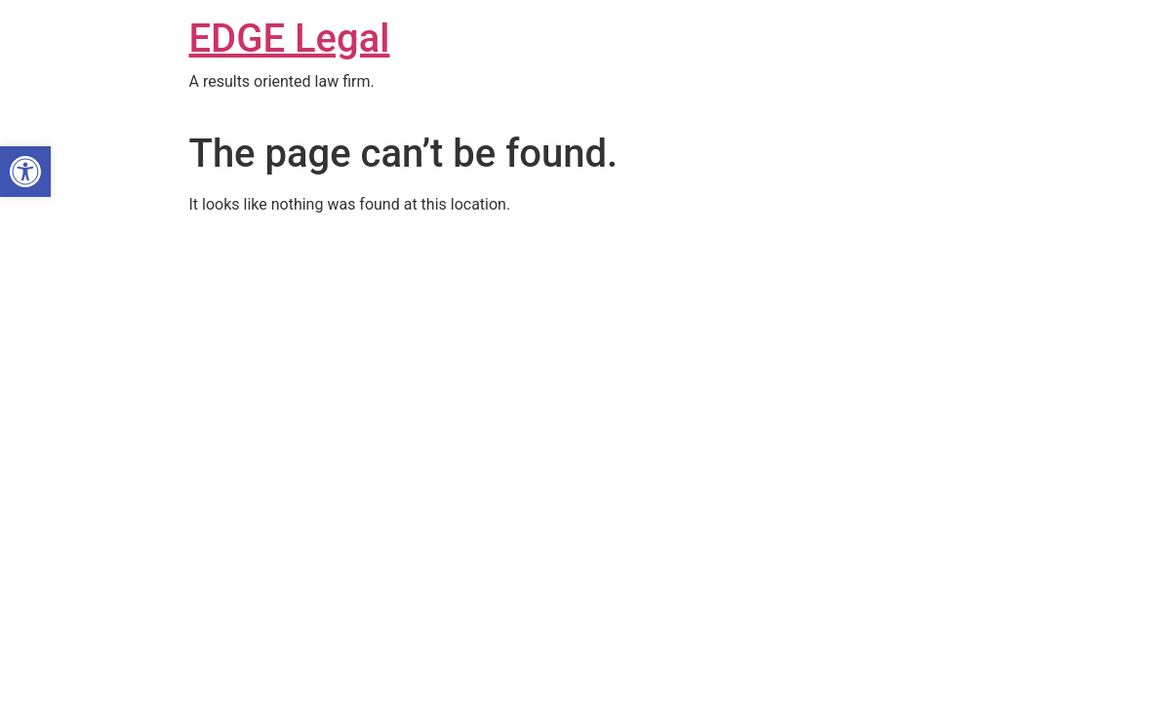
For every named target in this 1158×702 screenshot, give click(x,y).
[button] (25, 171)
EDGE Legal (289, 38)
